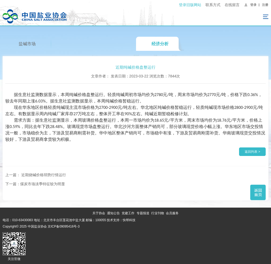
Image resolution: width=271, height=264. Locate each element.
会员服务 (172, 213)
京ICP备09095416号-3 (64, 226)
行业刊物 (157, 213)
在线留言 (232, 5)
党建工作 (128, 213)
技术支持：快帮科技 (121, 220)
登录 (253, 5)
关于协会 (98, 213)
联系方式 (213, 5)
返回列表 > (252, 152)
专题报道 (143, 213)
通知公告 (113, 213)
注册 (265, 5)
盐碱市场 (27, 44)
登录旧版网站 (190, 5)
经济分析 (160, 44)
